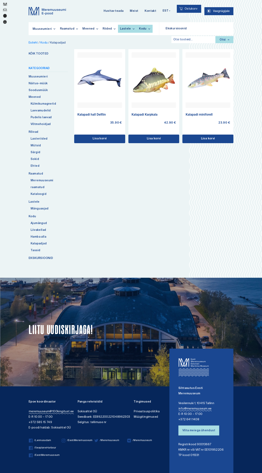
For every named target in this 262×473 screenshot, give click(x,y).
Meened (90, 29)
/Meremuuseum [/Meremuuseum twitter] (106, 440)
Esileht (33, 42)
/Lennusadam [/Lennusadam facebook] (40, 440)
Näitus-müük (38, 83)
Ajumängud (39, 223)
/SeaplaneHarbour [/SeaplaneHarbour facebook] (42, 448)
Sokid (35, 159)
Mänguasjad (39, 208)
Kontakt (150, 11)
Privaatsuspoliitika (147, 411)
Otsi (224, 40)
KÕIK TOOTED (38, 54)
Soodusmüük (38, 90)
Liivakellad (38, 230)
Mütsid (36, 145)
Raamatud (69, 29)
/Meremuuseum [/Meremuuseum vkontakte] (139, 440)
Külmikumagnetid (43, 104)
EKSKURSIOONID (41, 258)
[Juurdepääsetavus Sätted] (218, 11)
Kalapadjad (39, 243)
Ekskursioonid (176, 28)
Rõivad (33, 132)
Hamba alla (38, 237)
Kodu (145, 29)
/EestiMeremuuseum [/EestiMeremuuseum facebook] (44, 455)
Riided (109, 29)
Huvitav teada (113, 11)
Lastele (127, 29)
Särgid (35, 152)
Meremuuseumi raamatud (42, 184)
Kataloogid (38, 194)
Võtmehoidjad (41, 124)
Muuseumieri (38, 76)
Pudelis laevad (41, 117)
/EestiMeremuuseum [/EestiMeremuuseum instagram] (77, 440)
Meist (134, 11)
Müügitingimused (146, 416)
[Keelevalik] (166, 11)
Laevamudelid (41, 110)
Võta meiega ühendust (198, 430)
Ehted (35, 166)
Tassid (35, 250)
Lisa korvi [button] (100, 138)
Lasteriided (39, 139)
